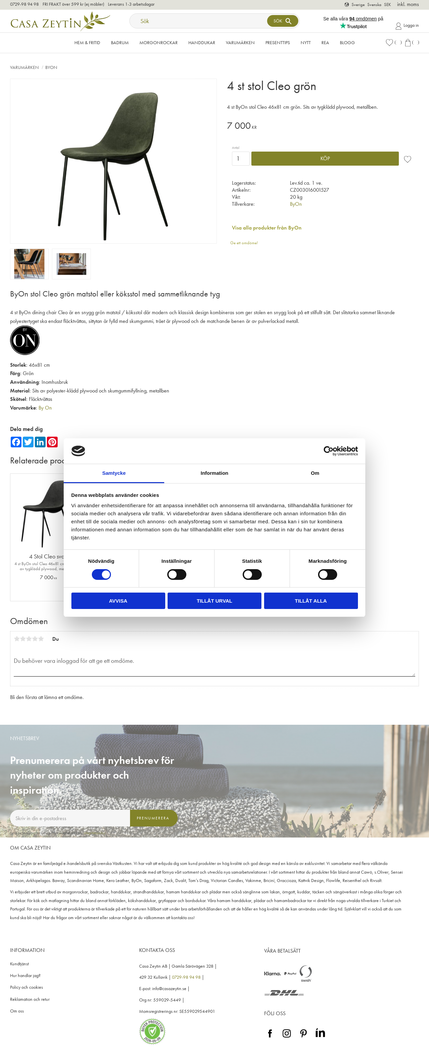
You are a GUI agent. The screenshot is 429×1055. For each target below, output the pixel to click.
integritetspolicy (94, 832)
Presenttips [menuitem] (277, 42)
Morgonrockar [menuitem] (158, 42)
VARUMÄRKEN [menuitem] (240, 42)
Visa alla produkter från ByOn (267, 227)
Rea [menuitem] (325, 42)
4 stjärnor (35, 639)
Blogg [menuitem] (347, 42)
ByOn (296, 203)
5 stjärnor (41, 639)
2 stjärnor (23, 639)
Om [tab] (315, 473)
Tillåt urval (214, 601)
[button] (393, 43)
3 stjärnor (29, 639)
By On (45, 407)
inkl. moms (408, 4)
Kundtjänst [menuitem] (19, 964)
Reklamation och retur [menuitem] (30, 999)
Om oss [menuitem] (17, 1011)
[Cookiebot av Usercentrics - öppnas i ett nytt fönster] (328, 451)
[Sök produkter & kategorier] (199, 21)
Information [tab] (215, 473)
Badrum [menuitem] (120, 42)
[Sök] (282, 21)
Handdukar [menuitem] (201, 42)
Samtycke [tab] (114, 473)
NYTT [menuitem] (306, 42)
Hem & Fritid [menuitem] (87, 42)
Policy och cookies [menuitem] (26, 987)
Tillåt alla (311, 601)
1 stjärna (17, 639)
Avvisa (118, 601)
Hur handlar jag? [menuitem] (25, 975)
